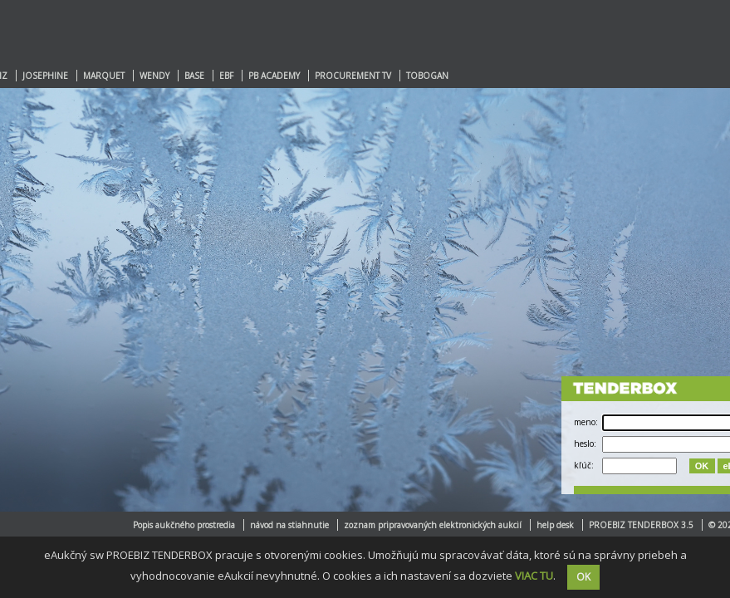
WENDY (154, 75)
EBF (226, 75)
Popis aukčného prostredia (184, 525)
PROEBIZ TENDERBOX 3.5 (641, 525)
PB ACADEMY (274, 75)
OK (702, 466)
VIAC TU (534, 575)
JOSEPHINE (45, 75)
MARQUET (104, 75)
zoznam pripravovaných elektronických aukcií (433, 525)
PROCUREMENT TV (353, 75)
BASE (194, 75)
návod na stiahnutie (289, 525)
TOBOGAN (427, 75)
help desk (555, 525)
